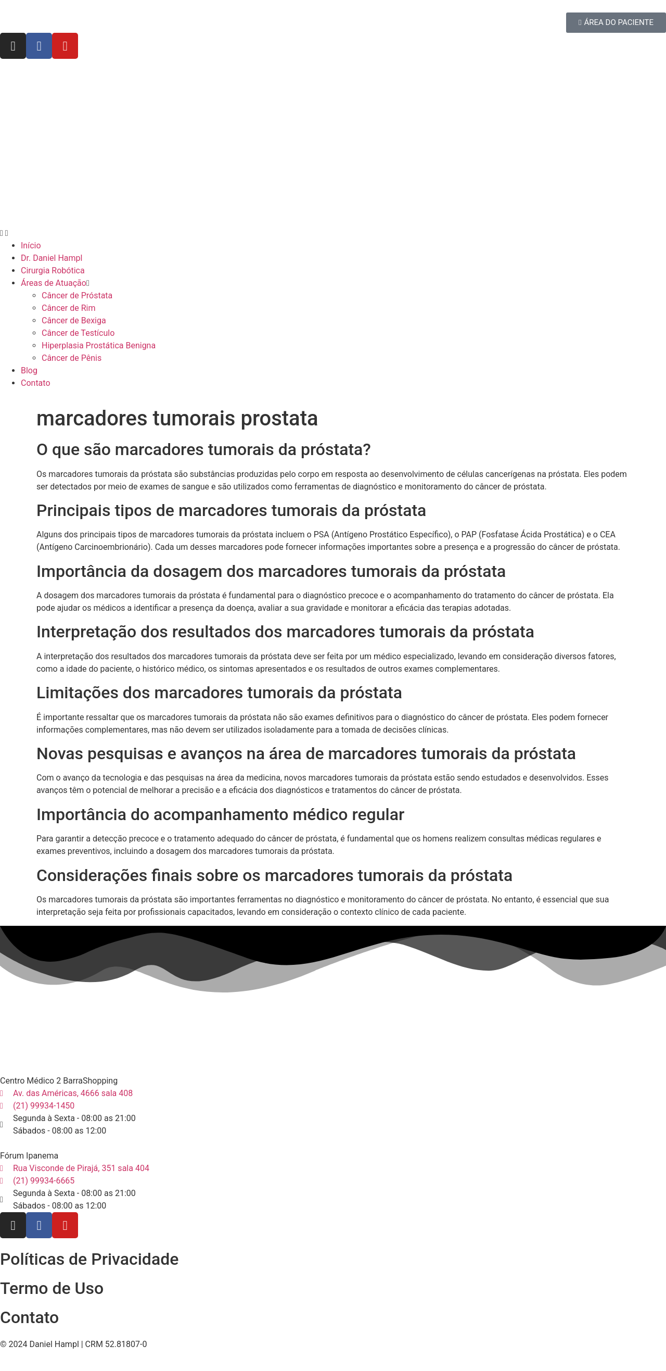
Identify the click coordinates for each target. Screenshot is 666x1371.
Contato (29, 1317)
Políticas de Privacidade (89, 1259)
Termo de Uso (52, 1288)
